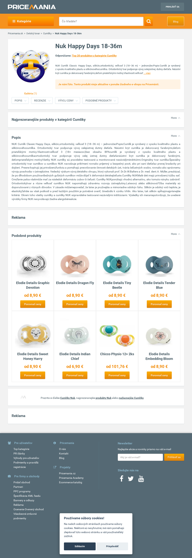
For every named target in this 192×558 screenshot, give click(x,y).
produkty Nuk (103, 397)
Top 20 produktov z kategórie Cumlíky (94, 55)
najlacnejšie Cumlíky (131, 397)
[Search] (149, 21)
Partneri (18, 486)
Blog (175, 21)
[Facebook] (121, 480)
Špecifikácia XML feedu (27, 495)
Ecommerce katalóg (70, 482)
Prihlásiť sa (172, 7)
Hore (174, 117)
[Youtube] (141, 480)
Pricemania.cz (67, 473)
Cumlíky (47, 33)
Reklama (19, 504)
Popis (18, 100)
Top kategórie (21, 449)
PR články (19, 453)
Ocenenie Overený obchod (29, 509)
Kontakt (63, 453)
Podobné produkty (99, 100)
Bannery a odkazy (24, 500)
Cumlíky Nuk (67, 397)
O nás (62, 449)
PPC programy (22, 491)
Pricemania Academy (71, 477)
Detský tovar (33, 33)
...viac (147, 73)
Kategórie (22, 21)
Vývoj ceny (66, 100)
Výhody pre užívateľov (26, 458)
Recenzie (40, 100)
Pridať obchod (22, 482)
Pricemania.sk (15, 33)
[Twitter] (131, 480)
